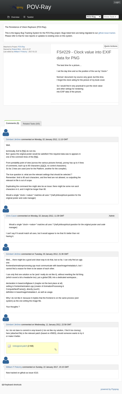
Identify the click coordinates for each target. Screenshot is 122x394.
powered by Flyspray (110, 389)
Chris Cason (11, 216)
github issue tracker (106, 33)
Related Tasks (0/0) (31, 124)
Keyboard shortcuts (12, 385)
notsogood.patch (18, 346)
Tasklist (30, 17)
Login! (117, 2)
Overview (15, 17)
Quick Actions (110, 46)
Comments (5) (12, 123)
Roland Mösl (16, 49)
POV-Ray (21, 47)
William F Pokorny (20, 52)
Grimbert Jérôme (13, 139)
